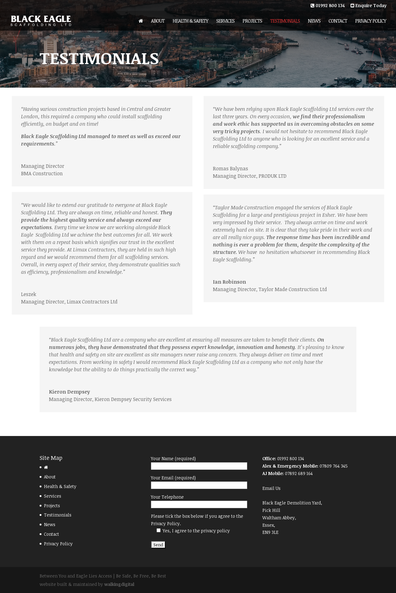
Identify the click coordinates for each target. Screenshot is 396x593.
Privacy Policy (370, 21)
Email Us (271, 488)
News (314, 21)
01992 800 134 (328, 5)
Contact (338, 21)
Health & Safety (190, 21)
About (158, 21)
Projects (252, 21)
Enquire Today (369, 5)
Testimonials (285, 21)
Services (225, 21)
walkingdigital (119, 584)
